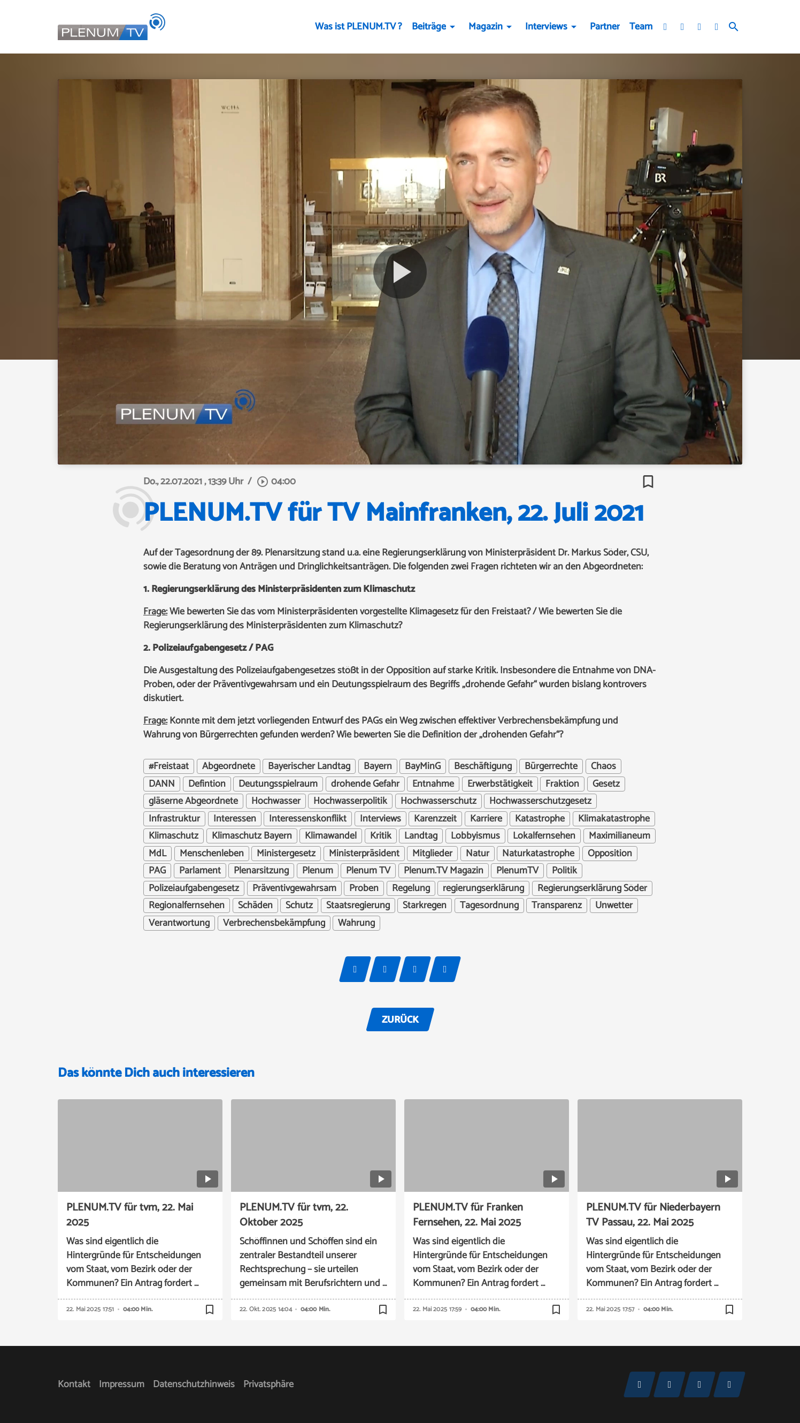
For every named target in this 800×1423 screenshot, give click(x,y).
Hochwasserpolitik (350, 801)
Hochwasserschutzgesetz (540, 801)
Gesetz (606, 784)
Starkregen (425, 905)
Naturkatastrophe (538, 853)
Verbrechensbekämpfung (274, 923)
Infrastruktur (174, 818)
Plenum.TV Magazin (443, 870)
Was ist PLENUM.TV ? (358, 27)
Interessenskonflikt (308, 818)
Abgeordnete (228, 766)
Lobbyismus (475, 835)
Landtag (420, 835)
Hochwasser (276, 801)
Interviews (546, 27)
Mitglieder (432, 853)
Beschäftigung (483, 766)
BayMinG (423, 766)
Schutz (299, 905)
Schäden (255, 905)
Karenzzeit (435, 818)
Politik (564, 870)
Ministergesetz (286, 853)
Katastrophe (540, 818)
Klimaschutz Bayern (252, 835)
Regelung (411, 888)
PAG (157, 870)
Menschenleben (212, 853)
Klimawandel (331, 835)
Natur (477, 853)
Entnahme (433, 784)
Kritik (380, 835)
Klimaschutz (173, 835)
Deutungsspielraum (278, 784)
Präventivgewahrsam (294, 888)
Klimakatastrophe (614, 818)
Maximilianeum (619, 835)
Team (640, 27)
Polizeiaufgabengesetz (194, 888)
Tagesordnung (489, 905)
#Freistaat (169, 766)
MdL (157, 853)
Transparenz (557, 905)
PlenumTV (517, 870)
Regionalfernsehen (187, 905)
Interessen (234, 818)
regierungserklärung (483, 888)
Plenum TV (368, 870)
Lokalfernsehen (544, 835)
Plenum (317, 870)
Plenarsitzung (261, 870)
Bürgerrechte (551, 766)
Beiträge (429, 27)
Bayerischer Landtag (309, 766)
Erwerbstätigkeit (500, 784)
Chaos (603, 766)
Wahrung (356, 923)
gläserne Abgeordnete (193, 801)
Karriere (486, 818)
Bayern (378, 766)
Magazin (485, 27)
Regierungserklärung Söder (592, 888)
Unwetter (614, 905)
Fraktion (562, 784)
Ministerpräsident (364, 853)
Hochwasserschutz (438, 801)
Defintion (207, 784)
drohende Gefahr (365, 784)
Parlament (200, 870)
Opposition (610, 853)
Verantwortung (179, 923)
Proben (364, 888)
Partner (605, 27)
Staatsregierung (358, 905)
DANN (162, 784)
